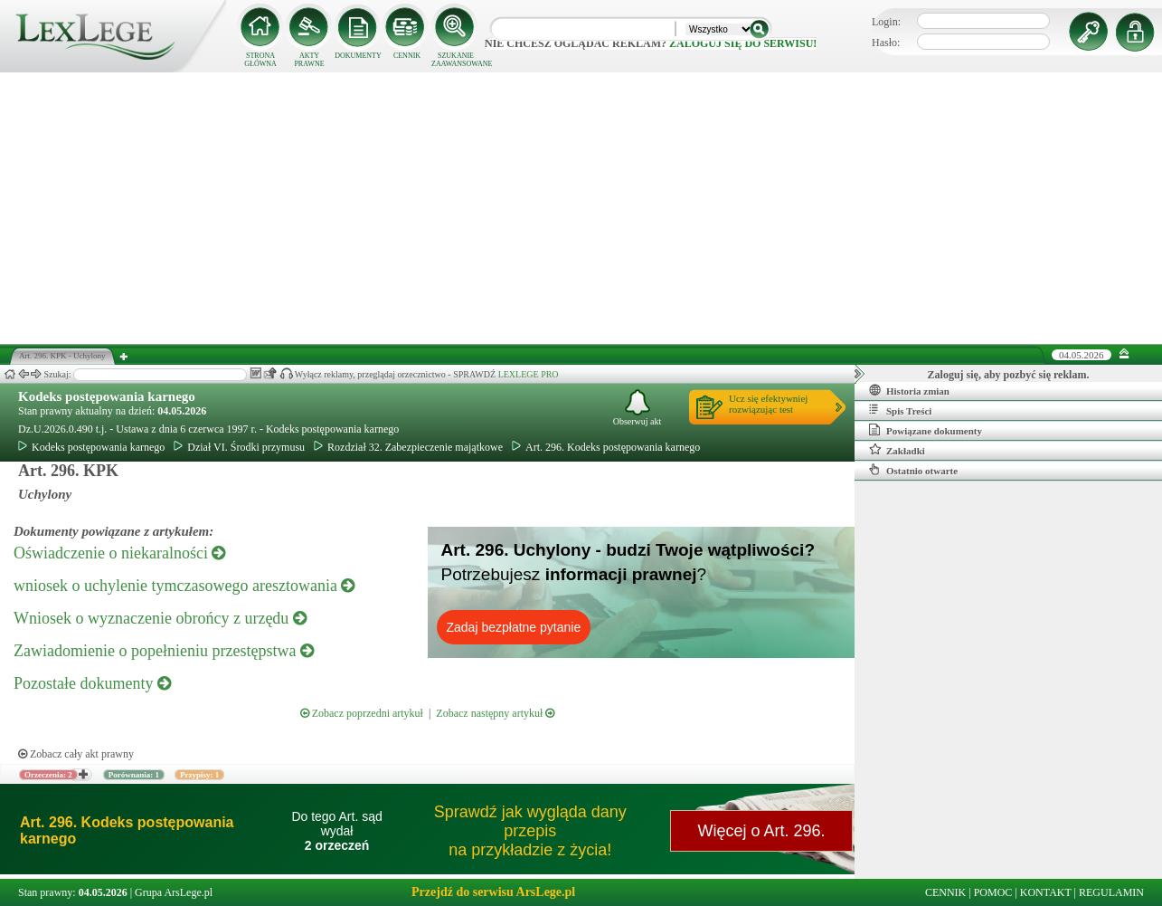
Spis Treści (900, 410)
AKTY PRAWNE (309, 60)
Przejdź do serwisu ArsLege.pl (493, 892)
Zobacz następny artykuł (495, 713)
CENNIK (406, 56)
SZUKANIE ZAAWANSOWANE (455, 60)
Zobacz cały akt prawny (76, 754)
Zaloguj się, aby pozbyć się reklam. (1009, 374)
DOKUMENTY (358, 56)
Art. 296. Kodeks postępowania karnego (606, 447)
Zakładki (897, 449)
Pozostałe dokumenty (92, 683)
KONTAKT (1046, 892)
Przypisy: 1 (199, 774)
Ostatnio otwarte (913, 469)
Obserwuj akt (637, 407)
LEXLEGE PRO (528, 374)
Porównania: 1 (134, 774)
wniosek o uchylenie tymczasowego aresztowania (184, 586)
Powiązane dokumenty (925, 430)
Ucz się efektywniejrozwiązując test (768, 404)
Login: (886, 21)
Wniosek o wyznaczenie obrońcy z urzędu (160, 618)
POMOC (993, 892)
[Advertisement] (581, 208)
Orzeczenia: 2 (48, 774)
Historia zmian (909, 390)
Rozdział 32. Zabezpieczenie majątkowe (408, 447)
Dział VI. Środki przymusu (239, 447)
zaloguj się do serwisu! (743, 43)
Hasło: (886, 42)
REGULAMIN (1111, 892)
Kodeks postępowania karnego (106, 396)
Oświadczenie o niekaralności (119, 553)
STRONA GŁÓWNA (260, 60)
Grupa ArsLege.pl (174, 892)
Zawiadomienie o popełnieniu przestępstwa (164, 651)
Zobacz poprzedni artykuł (361, 713)
